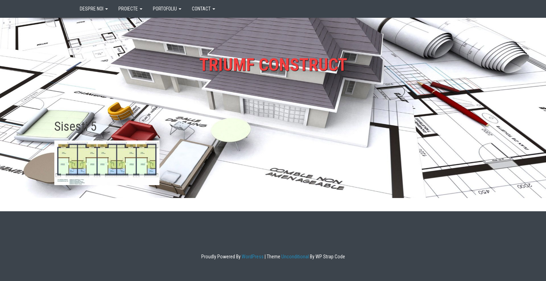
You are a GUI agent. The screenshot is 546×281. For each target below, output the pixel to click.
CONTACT (203, 9)
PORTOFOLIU (167, 9)
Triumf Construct (273, 65)
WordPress (252, 256)
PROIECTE (130, 9)
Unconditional (294, 256)
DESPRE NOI (94, 9)
